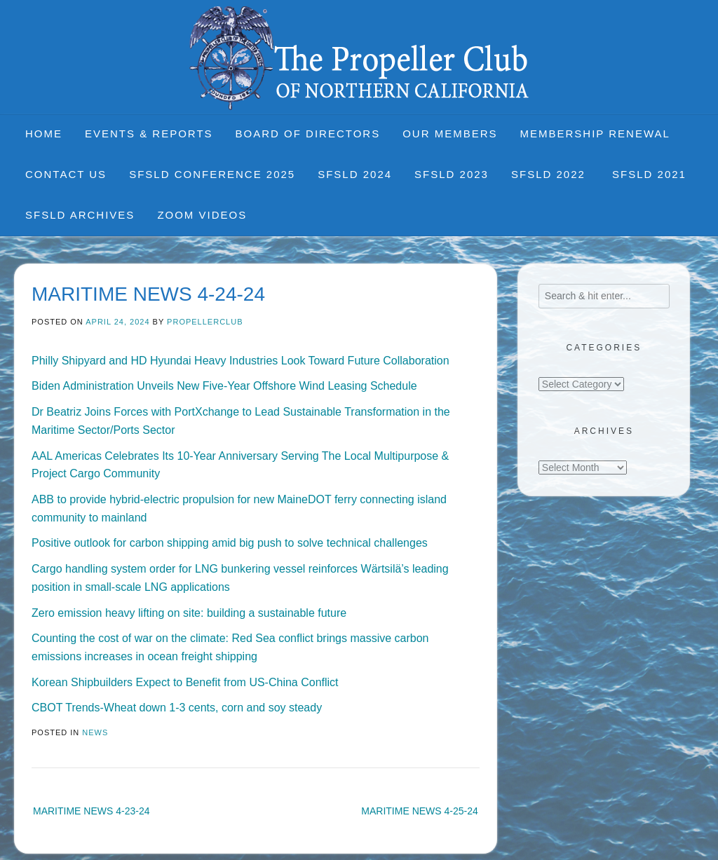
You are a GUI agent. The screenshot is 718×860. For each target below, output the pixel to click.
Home (43, 133)
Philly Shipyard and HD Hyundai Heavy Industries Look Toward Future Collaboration (240, 361)
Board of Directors (308, 133)
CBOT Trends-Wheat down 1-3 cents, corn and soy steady (177, 708)
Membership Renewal (595, 133)
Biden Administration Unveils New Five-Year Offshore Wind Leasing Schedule (224, 386)
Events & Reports (149, 133)
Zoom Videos (202, 215)
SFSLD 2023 (451, 174)
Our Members (449, 133)
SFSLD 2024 (355, 174)
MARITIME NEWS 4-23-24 (91, 811)
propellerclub (205, 322)
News (95, 732)
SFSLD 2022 (550, 174)
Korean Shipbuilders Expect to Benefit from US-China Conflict (185, 682)
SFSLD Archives (80, 215)
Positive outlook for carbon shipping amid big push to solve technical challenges (230, 543)
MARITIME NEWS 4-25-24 (419, 811)
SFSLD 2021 (649, 174)
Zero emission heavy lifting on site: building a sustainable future (189, 613)
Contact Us (66, 174)
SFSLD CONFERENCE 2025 (212, 174)
